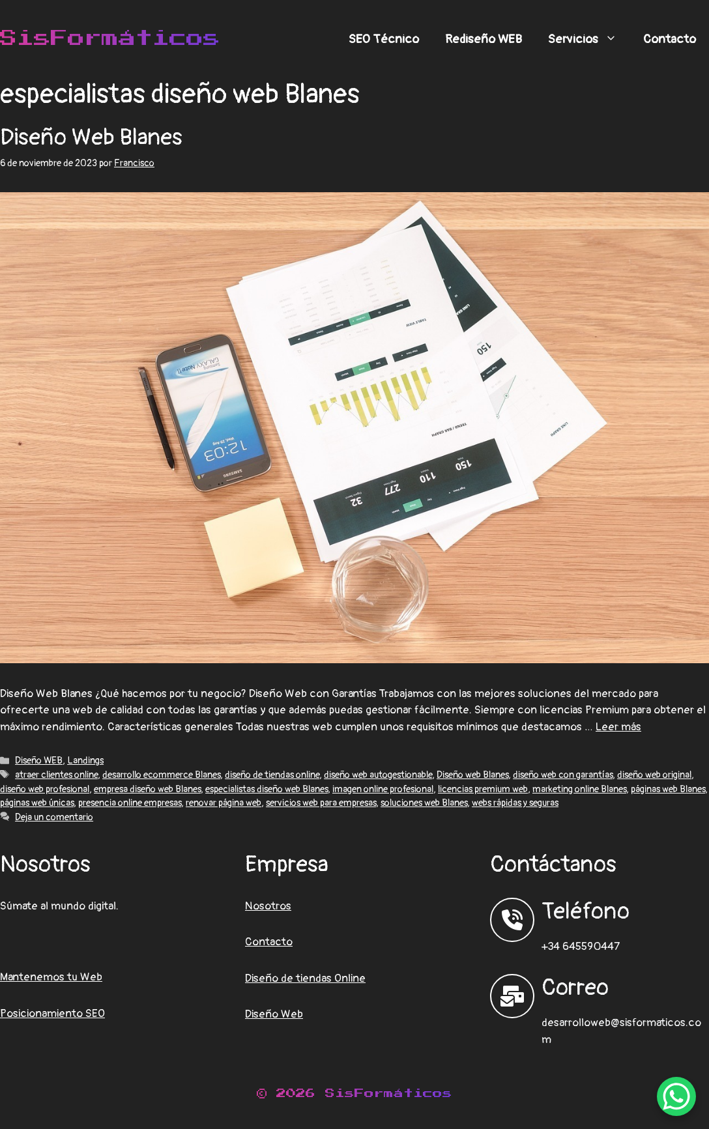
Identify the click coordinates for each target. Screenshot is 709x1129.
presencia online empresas (129, 803)
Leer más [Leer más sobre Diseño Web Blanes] (618, 727)
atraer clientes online (56, 775)
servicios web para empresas (321, 803)
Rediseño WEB (483, 39)
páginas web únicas (37, 803)
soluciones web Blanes (424, 803)
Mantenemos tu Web (51, 977)
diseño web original (654, 775)
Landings (85, 760)
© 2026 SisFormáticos (354, 1093)
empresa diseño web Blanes (147, 789)
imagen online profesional (382, 789)
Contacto (669, 39)
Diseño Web (274, 1014)
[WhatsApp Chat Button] (676, 1096)
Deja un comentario (54, 817)
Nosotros (268, 906)
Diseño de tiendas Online (305, 978)
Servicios (589, 39)
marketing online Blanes (579, 789)
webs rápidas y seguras (515, 803)
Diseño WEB (39, 760)
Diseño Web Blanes (91, 137)
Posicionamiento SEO (52, 1013)
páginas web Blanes (668, 789)
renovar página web (223, 803)
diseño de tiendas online (272, 775)
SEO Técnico (384, 39)
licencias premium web (483, 789)
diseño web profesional (44, 789)
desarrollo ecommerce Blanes (161, 775)
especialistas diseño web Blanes (266, 789)
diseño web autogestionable (378, 775)
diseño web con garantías (563, 775)
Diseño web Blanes (472, 775)
